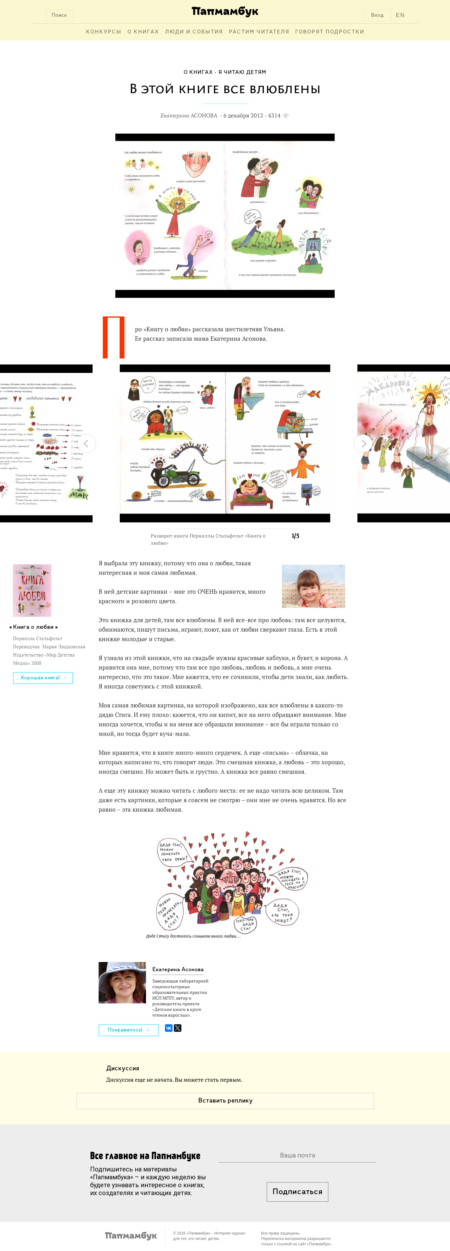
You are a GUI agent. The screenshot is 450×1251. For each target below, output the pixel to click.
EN (400, 15)
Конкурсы (104, 32)
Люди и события (194, 32)
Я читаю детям (242, 72)
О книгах (143, 32)
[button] (291, 373)
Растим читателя (259, 32)
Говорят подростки (329, 32)
